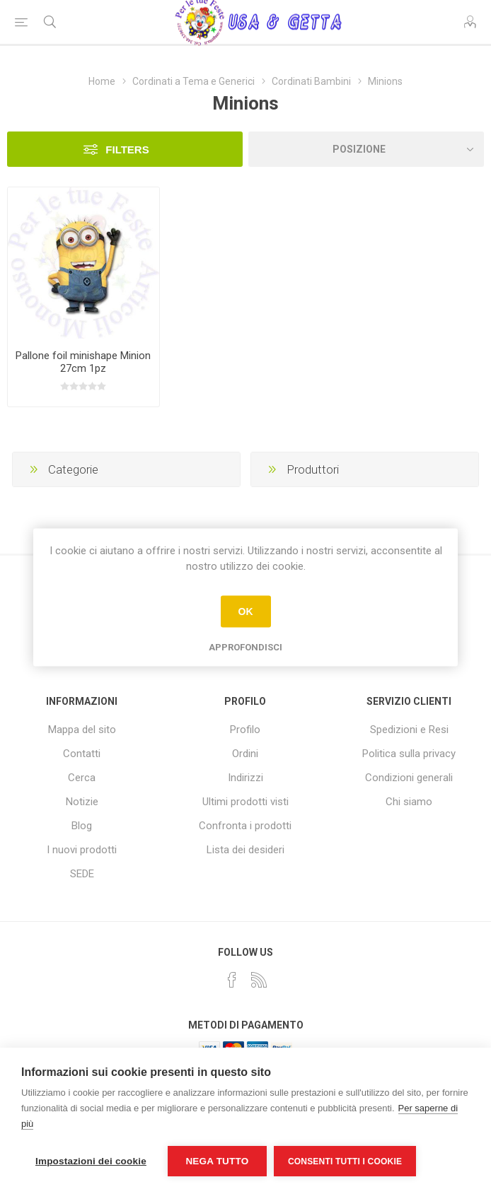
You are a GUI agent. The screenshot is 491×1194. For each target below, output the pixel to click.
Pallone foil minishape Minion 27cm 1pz (83, 362)
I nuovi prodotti (82, 849)
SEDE (82, 873)
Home (101, 81)
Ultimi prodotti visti (245, 801)
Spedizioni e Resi (409, 729)
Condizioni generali (409, 777)
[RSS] (259, 979)
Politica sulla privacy (409, 753)
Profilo (245, 729)
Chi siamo (409, 801)
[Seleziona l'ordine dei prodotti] (366, 149)
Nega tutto (216, 1161)
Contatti (81, 753)
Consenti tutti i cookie (345, 1161)
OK (245, 611)
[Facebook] (232, 979)
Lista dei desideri (245, 849)
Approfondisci (245, 646)
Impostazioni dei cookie (90, 1161)
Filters (127, 150)
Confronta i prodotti (245, 825)
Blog (81, 825)
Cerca (82, 777)
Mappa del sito (82, 729)
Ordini (245, 753)
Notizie (82, 801)
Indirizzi (245, 777)
